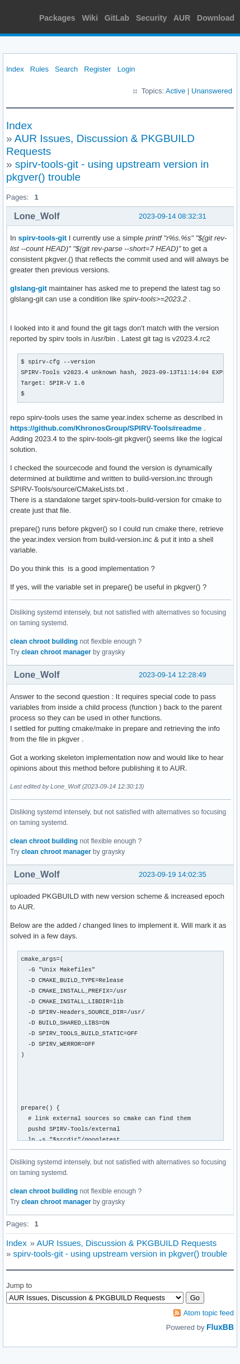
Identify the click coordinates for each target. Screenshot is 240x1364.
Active (175, 91)
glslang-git (28, 288)
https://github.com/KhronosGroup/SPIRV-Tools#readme (106, 428)
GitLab (117, 17)
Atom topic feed (208, 1313)
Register (97, 69)
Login (126, 69)
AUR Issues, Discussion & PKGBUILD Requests (126, 1243)
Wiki (90, 17)
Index (15, 69)
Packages (57, 17)
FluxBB (220, 1327)
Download (215, 17)
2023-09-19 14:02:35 (172, 874)
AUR (181, 17)
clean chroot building (44, 641)
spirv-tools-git (42, 238)
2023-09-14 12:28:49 (172, 675)
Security (151, 17)
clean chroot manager (56, 652)
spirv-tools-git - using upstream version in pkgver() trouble (120, 1253)
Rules (39, 69)
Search (66, 69)
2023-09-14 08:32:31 (172, 216)
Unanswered (211, 91)
